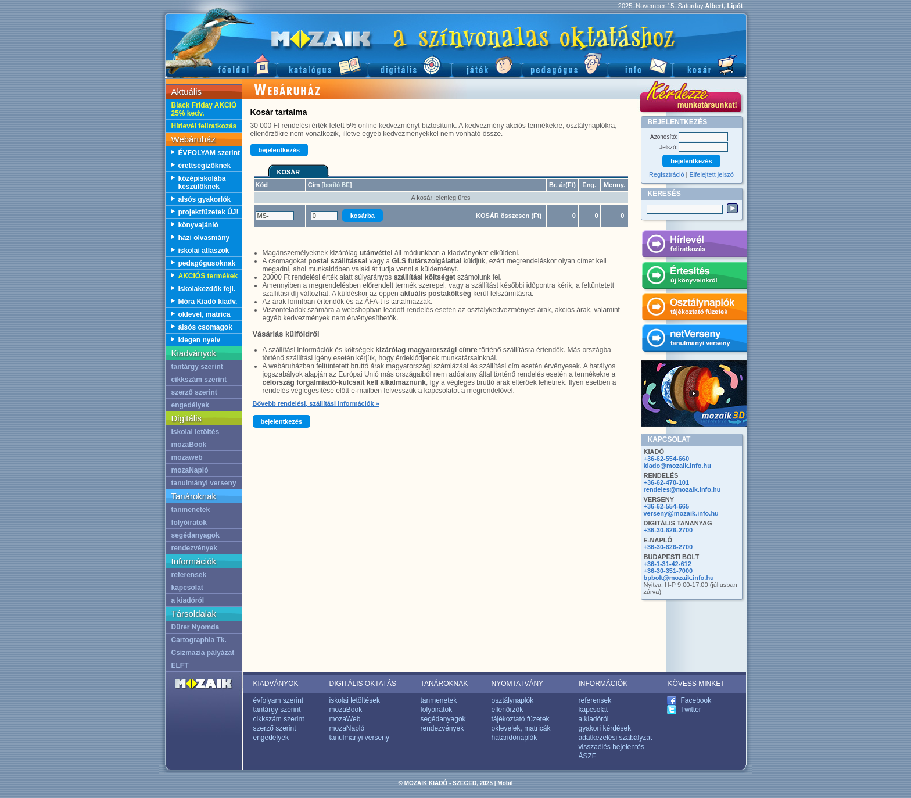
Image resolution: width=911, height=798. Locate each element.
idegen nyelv (199, 340)
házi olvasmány (204, 238)
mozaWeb (345, 719)
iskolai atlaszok (203, 250)
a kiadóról (188, 600)
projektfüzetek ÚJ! (208, 212)
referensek (189, 575)
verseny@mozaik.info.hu (681, 513)
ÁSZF (588, 756)
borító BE (337, 185)
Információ (640, 64)
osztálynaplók (513, 700)
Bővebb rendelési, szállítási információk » (316, 403)
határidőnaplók (514, 737)
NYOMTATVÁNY (518, 683)
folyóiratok (189, 522)
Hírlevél (694, 246)
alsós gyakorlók (204, 199)
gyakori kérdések (605, 728)
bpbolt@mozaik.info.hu (679, 577)
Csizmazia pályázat (203, 653)
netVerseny (694, 340)
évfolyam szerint (278, 700)
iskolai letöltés (195, 432)
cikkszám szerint (199, 379)
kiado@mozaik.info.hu (677, 465)
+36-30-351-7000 (668, 570)
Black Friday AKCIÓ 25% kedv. (204, 109)
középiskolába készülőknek (202, 182)
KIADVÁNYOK (276, 683)
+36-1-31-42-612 (667, 563)
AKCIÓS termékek (208, 276)
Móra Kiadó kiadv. (208, 302)
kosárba (362, 215)
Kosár (709, 64)
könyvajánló (198, 225)
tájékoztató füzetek (521, 719)
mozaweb (187, 457)
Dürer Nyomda (195, 627)
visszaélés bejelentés (611, 747)
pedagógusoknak (207, 263)
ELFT (180, 665)
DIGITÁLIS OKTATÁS (363, 683)
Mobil (504, 783)
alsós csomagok (205, 327)
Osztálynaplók (694, 308)
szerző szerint (194, 392)
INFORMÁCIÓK (603, 683)
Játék (486, 64)
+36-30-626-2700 (668, 530)
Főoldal (221, 64)
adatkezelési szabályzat (615, 737)
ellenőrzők (507, 710)
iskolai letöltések (354, 700)
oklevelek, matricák (521, 728)
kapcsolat (187, 588)
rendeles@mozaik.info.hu (682, 489)
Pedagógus (565, 64)
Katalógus (322, 64)
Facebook (696, 700)
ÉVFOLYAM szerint (209, 153)
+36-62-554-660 (667, 458)
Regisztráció (666, 174)
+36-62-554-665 (667, 506)
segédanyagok (195, 535)
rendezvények (194, 548)
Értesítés (694, 277)
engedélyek (190, 405)
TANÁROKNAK (444, 683)
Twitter (691, 710)
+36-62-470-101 (667, 482)
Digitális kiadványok (409, 64)
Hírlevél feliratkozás (204, 126)
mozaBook (189, 445)
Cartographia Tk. (199, 640)
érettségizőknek (204, 166)
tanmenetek (190, 510)
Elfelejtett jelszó (712, 174)
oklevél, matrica (204, 314)
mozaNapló (190, 470)
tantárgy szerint (197, 367)
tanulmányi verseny (203, 483)
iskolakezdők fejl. (207, 289)
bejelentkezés (279, 149)
